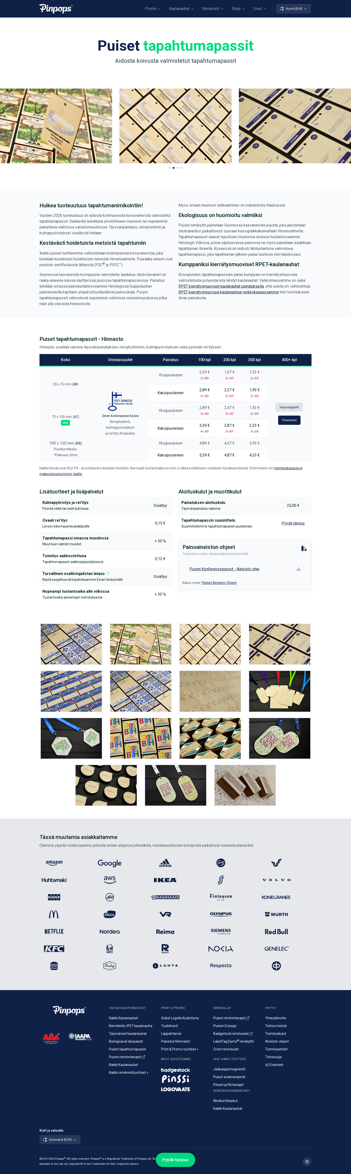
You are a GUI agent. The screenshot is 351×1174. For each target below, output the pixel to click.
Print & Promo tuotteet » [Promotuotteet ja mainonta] (179, 1049)
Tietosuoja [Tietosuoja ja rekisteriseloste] (273, 1057)
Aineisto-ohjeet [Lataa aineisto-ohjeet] (277, 1041)
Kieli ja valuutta (51, 1130)
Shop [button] (236, 8)
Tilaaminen (289, 420)
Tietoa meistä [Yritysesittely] (276, 1026)
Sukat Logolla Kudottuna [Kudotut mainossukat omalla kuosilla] (180, 1018)
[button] (170, 168)
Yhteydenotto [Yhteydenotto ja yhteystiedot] (275, 1018)
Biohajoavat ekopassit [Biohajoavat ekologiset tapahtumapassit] (126, 1041)
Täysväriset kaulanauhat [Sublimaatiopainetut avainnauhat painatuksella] (128, 1034)
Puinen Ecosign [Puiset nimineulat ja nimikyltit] (225, 1026)
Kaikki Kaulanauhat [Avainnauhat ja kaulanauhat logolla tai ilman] (123, 1018)
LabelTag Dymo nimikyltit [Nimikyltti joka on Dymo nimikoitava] (233, 1041)
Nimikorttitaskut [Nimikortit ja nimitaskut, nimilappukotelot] (225, 1101)
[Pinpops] (56, 8)
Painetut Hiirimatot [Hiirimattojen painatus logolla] (175, 1041)
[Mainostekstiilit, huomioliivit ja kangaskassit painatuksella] (184, 1088)
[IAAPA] (80, 1036)
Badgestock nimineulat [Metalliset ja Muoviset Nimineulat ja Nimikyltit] (233, 1034)
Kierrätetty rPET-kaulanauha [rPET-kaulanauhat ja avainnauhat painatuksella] (130, 1026)
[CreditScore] (51, 1038)
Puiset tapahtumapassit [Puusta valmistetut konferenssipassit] (127, 1049)
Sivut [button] (257, 8)
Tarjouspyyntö (289, 407)
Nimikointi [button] (210, 8)
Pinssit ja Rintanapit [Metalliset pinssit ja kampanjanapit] (228, 1085)
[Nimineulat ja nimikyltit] (184, 1069)
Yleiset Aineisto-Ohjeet (219, 583)
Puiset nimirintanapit (127, 1057)
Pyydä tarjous (175, 1159)
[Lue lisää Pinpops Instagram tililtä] (307, 1161)
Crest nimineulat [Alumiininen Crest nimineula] (226, 1049)
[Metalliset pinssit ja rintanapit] (184, 1079)
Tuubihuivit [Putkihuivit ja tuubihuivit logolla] (169, 1026)
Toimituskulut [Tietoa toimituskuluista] (275, 1034)
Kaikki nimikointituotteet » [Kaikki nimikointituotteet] (128, 1072)
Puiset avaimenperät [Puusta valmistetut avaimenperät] (229, 1077)
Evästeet (274, 1065)
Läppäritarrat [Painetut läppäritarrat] (171, 1034)
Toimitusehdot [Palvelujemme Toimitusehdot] (276, 1049)
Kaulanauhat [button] (179, 8)
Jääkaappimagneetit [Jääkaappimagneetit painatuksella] (229, 1069)
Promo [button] (150, 8)
